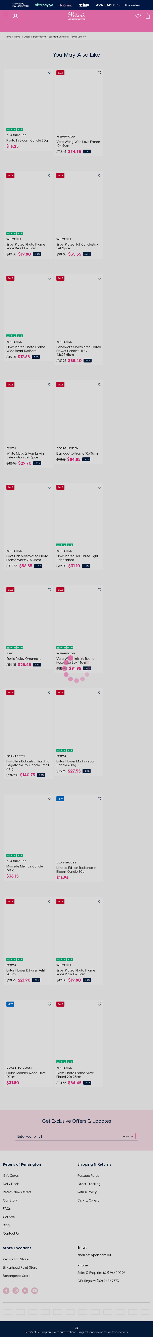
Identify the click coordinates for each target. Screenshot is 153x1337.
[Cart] (148, 16)
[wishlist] (138, 15)
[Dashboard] (15, 16)
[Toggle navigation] (5, 16)
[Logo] (76, 16)
